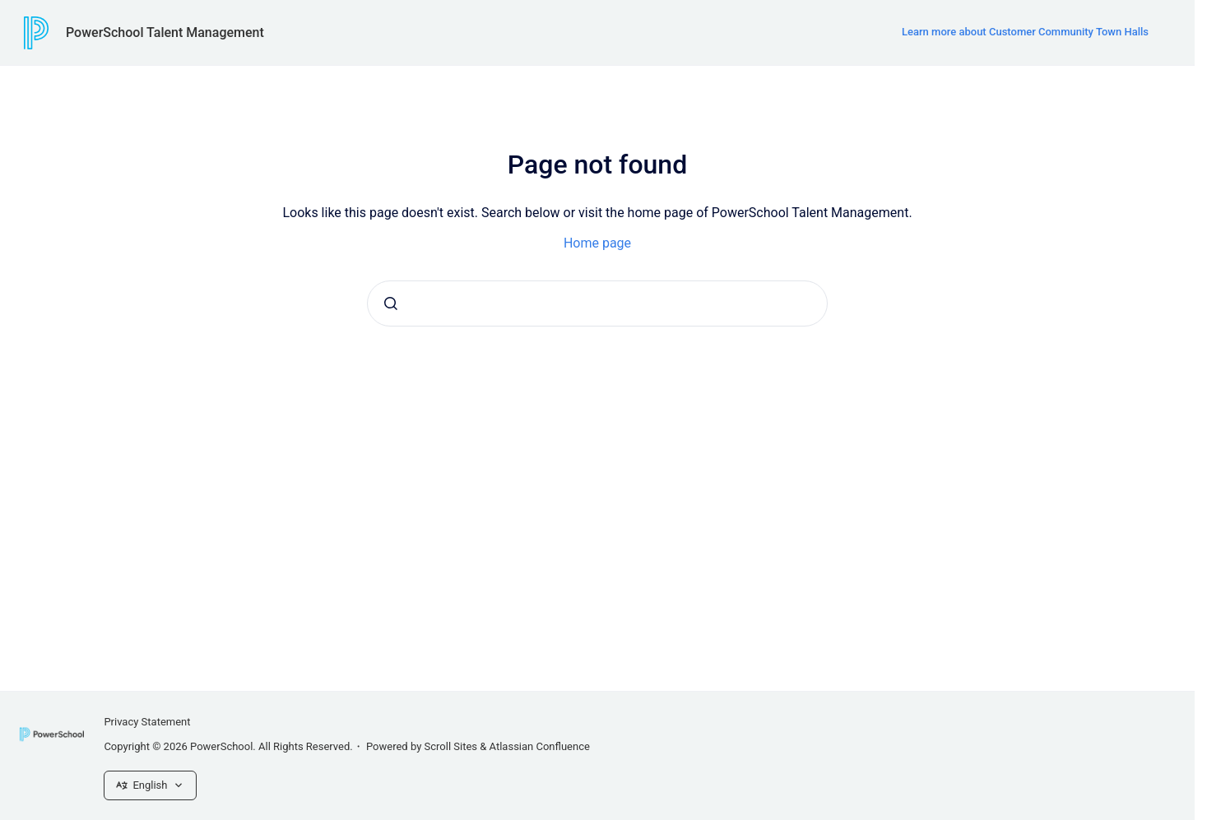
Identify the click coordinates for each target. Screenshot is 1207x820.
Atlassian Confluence (540, 746)
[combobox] (597, 303)
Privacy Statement (147, 722)
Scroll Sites (451, 746)
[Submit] (391, 303)
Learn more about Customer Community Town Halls (1025, 31)
